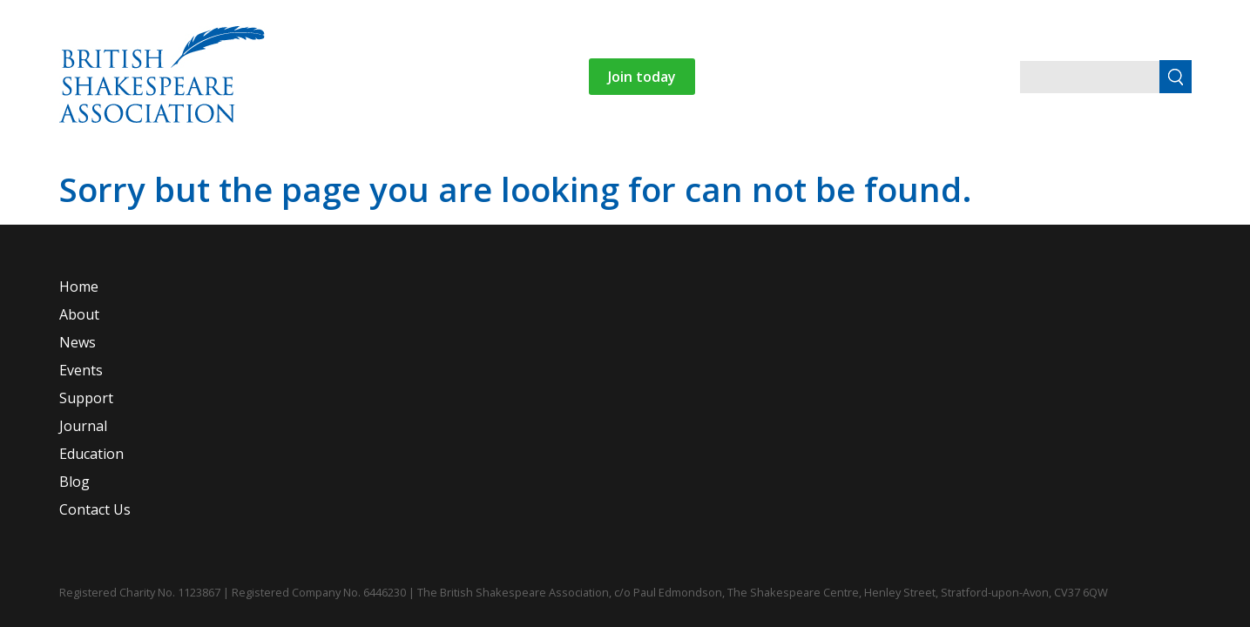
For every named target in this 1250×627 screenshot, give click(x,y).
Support (516, 180)
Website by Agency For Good (1172, 573)
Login (1026, 180)
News (347, 180)
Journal (594, 180)
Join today (801, 76)
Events (417, 180)
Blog (776, 180)
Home (190, 180)
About (259, 180)
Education (679, 180)
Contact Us (856, 180)
